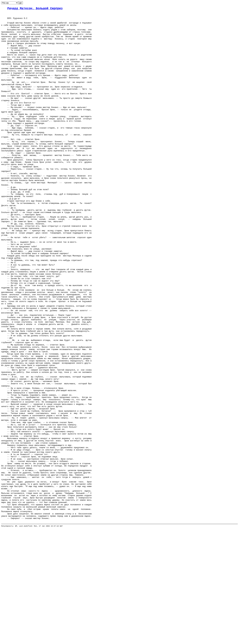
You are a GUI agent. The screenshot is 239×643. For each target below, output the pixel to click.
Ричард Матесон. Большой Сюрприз (35, 9)
